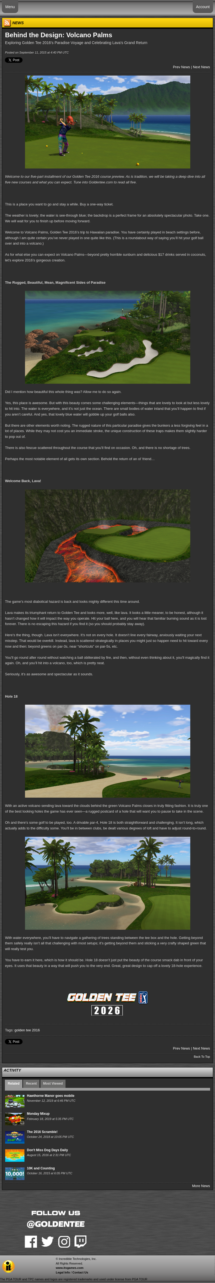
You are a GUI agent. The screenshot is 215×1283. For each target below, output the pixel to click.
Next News (201, 67)
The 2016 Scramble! (42, 1132)
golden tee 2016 (27, 1030)
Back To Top (202, 1056)
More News (201, 1186)
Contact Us (80, 1272)
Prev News (181, 67)
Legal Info (63, 1272)
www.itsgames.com (69, 1267)
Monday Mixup (38, 1114)
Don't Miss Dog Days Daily (47, 1150)
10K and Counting (41, 1168)
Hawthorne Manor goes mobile (50, 1096)
